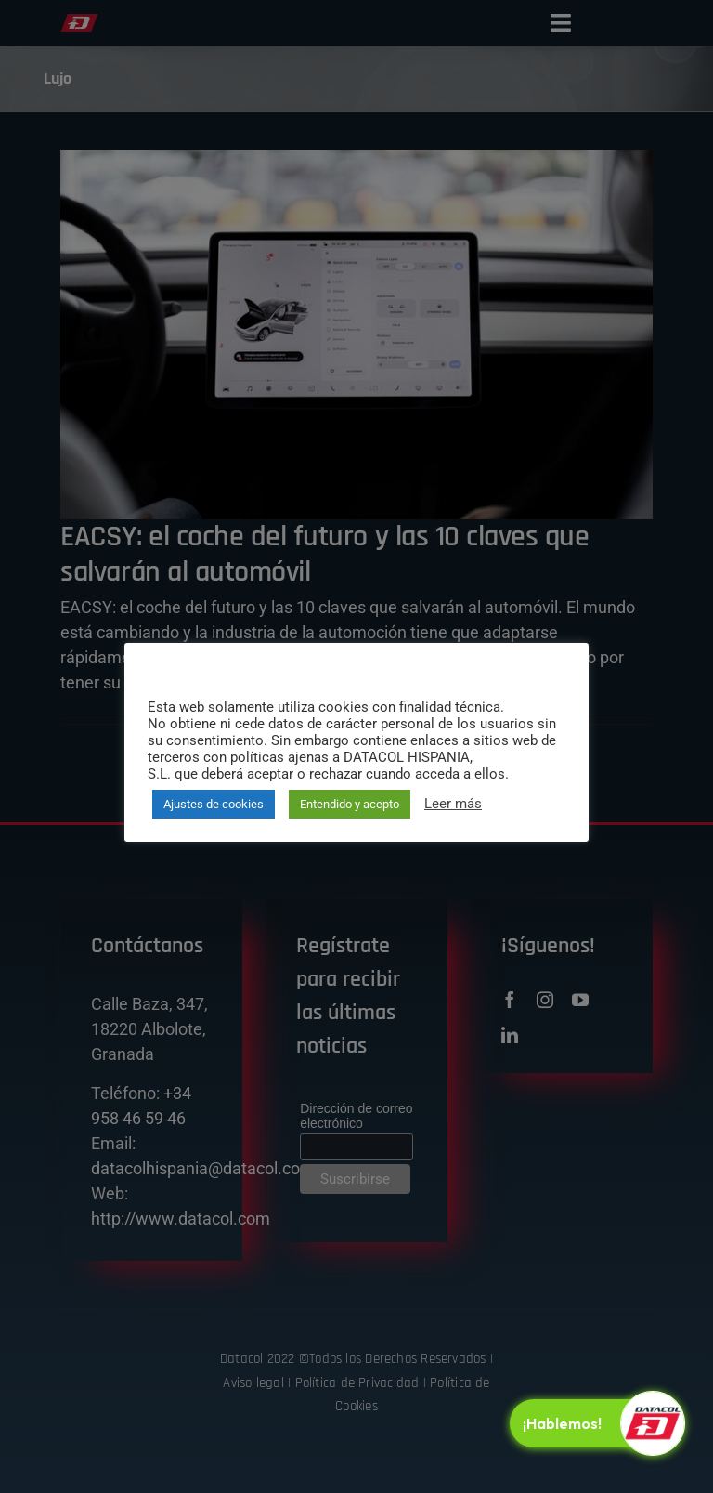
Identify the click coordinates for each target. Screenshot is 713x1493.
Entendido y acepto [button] (349, 804)
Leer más (453, 803)
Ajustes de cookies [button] (213, 804)
